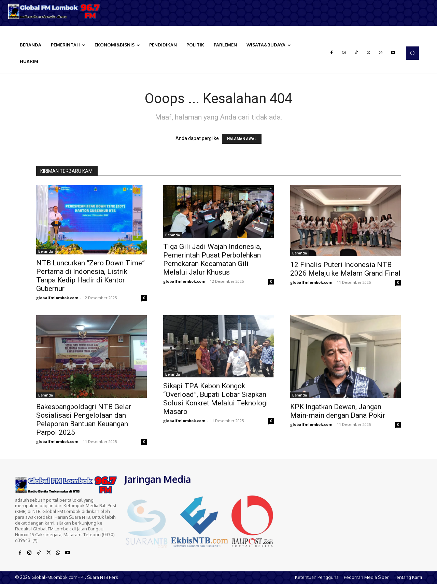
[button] (412, 52)
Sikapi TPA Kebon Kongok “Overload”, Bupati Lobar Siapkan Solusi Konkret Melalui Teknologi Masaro (215, 399)
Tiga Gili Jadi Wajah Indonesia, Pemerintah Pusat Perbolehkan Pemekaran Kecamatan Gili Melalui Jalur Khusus (212, 259)
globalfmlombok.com (57, 297)
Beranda (45, 251)
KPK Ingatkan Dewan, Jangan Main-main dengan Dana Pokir (337, 411)
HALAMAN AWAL (241, 139)
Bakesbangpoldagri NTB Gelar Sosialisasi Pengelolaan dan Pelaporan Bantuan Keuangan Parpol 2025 (83, 419)
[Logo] (54, 11)
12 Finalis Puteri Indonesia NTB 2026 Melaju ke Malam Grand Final (345, 269)
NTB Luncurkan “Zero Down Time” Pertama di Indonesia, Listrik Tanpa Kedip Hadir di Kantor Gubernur (90, 276)
